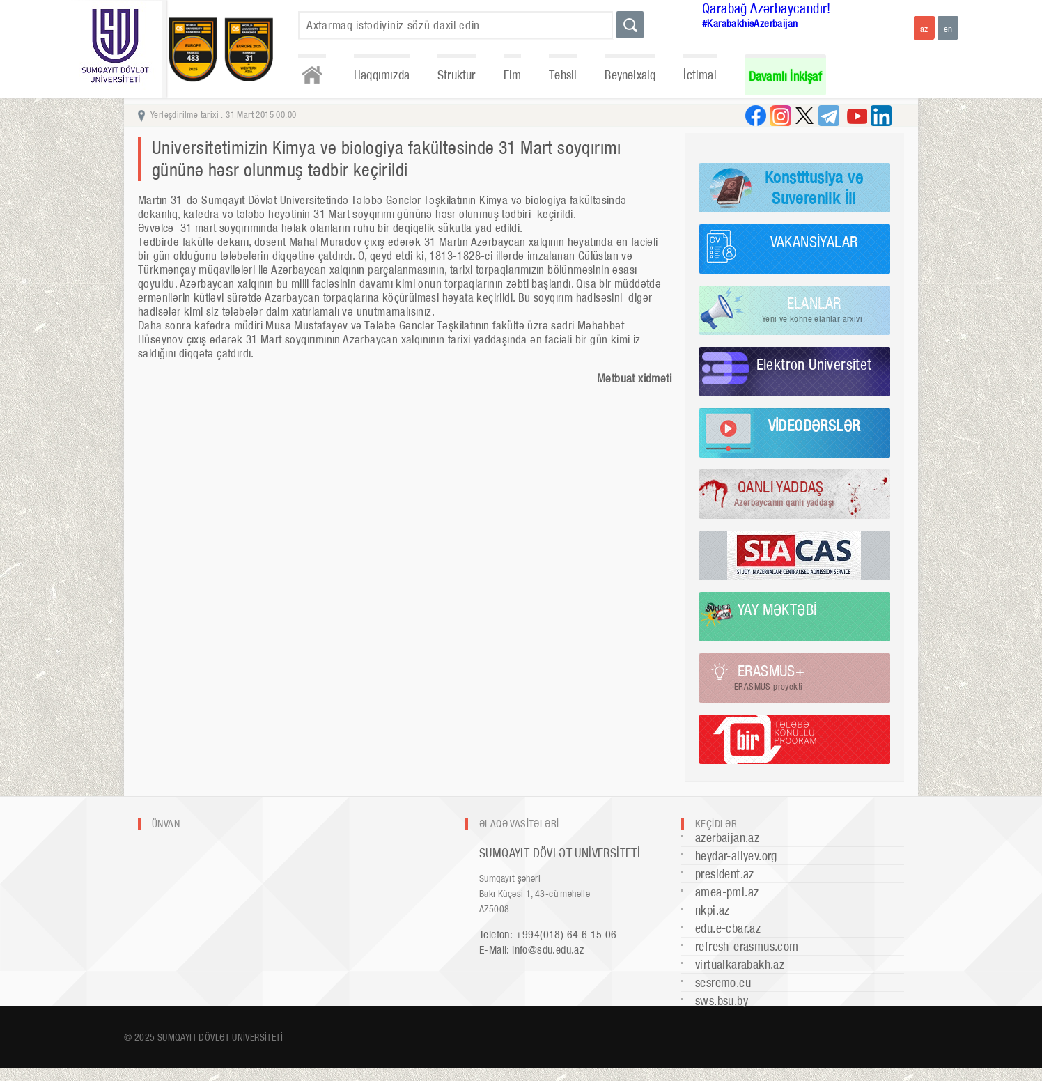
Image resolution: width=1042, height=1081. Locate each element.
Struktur (456, 75)
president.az (724, 873)
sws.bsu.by (721, 1000)
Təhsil (563, 75)
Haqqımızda (382, 75)
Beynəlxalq (630, 75)
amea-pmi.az (727, 892)
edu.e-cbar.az (728, 928)
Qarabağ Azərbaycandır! (766, 8)
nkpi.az (712, 910)
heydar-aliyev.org (736, 855)
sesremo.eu (723, 982)
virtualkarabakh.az (739, 964)
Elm (513, 75)
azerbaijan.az (727, 837)
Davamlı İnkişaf (785, 76)
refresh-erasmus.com (747, 946)
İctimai (699, 75)
